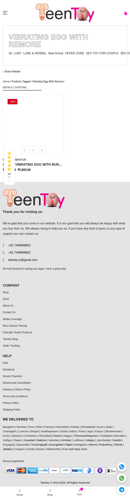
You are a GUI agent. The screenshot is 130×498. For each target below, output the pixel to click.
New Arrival (55, 53)
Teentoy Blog (10, 339)
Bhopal (35, 431)
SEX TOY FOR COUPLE (102, 53)
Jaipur (108, 426)
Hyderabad (62, 426)
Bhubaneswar (113, 431)
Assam (40, 449)
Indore (73, 431)
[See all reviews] (9, 167)
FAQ (5, 362)
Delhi (39, 426)
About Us (8, 305)
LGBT (18, 53)
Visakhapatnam (49, 431)
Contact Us (9, 312)
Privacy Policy (11, 402)
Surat (100, 426)
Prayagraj (8, 444)
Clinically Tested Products (17, 332)
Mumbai (21, 426)
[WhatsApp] (121, 478)
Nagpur (68, 435)
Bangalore (9, 426)
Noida (63, 431)
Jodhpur (7, 440)
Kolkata (74, 426)
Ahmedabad (88, 426)
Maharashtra (53, 449)
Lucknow (23, 431)
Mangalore (81, 444)
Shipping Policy (11, 409)
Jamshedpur (104, 440)
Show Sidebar (11, 71)
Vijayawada (22, 444)
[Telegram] (121, 489)
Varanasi (16, 435)
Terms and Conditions (15, 396)
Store (6, 298)
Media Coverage (12, 319)
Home (6, 81)
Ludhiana (78, 440)
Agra (90, 431)
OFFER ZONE (74, 53)
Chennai (49, 426)
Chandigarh (9, 431)
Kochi (6, 435)
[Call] (121, 466)
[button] (125, 12)
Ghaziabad (45, 435)
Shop (6, 292)
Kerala (30, 449)
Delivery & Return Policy (17, 389)
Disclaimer (9, 369)
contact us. (32, 233)
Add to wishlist (42, 150)
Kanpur (99, 431)
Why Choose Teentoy (15, 325)
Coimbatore (30, 435)
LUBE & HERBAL (34, 53)
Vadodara (53, 440)
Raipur (18, 440)
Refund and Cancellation (17, 382)
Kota (65, 449)
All (10, 53)
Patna (82, 431)
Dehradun (119, 435)
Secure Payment (12, 376)
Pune (31, 426)
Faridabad (106, 435)
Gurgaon (20, 449)
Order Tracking (11, 345)
